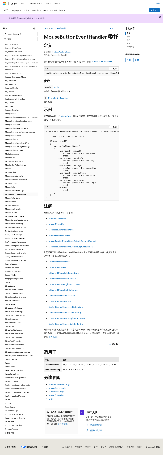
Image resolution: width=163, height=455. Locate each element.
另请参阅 (130, 46)
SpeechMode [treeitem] (10, 275)
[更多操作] (117, 28)
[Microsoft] (4, 3)
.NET (52, 28)
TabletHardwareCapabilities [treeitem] (15, 377)
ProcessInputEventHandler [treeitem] (15, 253)
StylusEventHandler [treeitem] (12, 322)
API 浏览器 (61, 28)
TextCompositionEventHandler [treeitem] (17, 392)
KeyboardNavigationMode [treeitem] (15, 77)
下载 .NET (154, 10)
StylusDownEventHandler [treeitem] (15, 315)
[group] (81, 73)
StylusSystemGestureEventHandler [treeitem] (18, 355)
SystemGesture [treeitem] (11, 359)
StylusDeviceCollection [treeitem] (14, 308)
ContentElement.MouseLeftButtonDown (66, 306)
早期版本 (78, 447)
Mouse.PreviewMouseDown (61, 229)
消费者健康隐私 (115, 447)
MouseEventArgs (56, 391)
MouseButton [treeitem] (10, 187)
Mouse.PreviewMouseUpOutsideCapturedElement (71, 246)
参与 (96, 447)
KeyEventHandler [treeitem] (12, 88)
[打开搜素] (152, 3)
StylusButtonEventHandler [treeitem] (15, 297)
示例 (128, 36)
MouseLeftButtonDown (102, 61)
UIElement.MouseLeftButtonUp (62, 278)
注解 (128, 40)
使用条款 (130, 447)
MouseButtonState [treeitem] (12, 198)
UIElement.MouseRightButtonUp (63, 289)
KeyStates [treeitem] (9, 106)
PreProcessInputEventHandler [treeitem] (17, 245)
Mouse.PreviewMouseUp (60, 235)
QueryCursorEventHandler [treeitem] (15, 260)
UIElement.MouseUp (58, 267)
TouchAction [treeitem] (10, 403)
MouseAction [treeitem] (10, 172)
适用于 (129, 43)
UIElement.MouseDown (59, 261)
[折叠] (34, 28)
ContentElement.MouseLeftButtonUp (65, 312)
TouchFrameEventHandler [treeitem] (15, 418)
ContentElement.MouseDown (62, 295)
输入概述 (52, 336)
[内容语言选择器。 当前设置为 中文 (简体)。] (10, 447)
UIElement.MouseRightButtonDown (64, 284)
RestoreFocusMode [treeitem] (12, 264)
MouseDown (66, 116)
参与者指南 (62, 423)
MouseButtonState (57, 395)
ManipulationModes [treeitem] (13, 135)
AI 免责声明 (67, 447)
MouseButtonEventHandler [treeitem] (16, 194)
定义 (128, 33)
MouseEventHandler (58, 388)
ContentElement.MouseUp (60, 301)
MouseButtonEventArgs (58, 98)
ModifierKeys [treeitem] (10, 157)
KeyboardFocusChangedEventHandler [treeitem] (20, 59)
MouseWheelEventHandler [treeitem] (15, 227)
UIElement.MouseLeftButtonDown (64, 273)
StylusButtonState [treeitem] (12, 300)
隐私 (102, 447)
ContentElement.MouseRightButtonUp (66, 323)
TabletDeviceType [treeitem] (12, 374)
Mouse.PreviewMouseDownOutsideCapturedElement (72, 241)
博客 (87, 447)
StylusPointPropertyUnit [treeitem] (14, 348)
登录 (158, 3)
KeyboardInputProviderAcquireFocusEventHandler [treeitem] (21, 68)
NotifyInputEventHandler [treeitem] (15, 238)
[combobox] (20, 34)
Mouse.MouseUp (56, 224)
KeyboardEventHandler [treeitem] (14, 51)
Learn (46, 28)
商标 (139, 447)
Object (57, 87)
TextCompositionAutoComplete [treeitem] (17, 385)
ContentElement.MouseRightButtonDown (67, 318)
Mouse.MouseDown (57, 218)
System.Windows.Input (61, 52)
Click (51, 398)
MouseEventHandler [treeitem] (13, 209)
